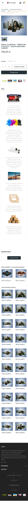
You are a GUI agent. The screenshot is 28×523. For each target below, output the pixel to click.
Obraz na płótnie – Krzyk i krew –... (7, 280)
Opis (2, 89)
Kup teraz (14, 72)
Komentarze (6, 252)
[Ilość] (5, 67)
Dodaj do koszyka (19, 66)
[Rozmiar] (12, 61)
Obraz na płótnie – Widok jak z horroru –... (7, 300)
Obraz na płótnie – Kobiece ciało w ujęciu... (21, 280)
